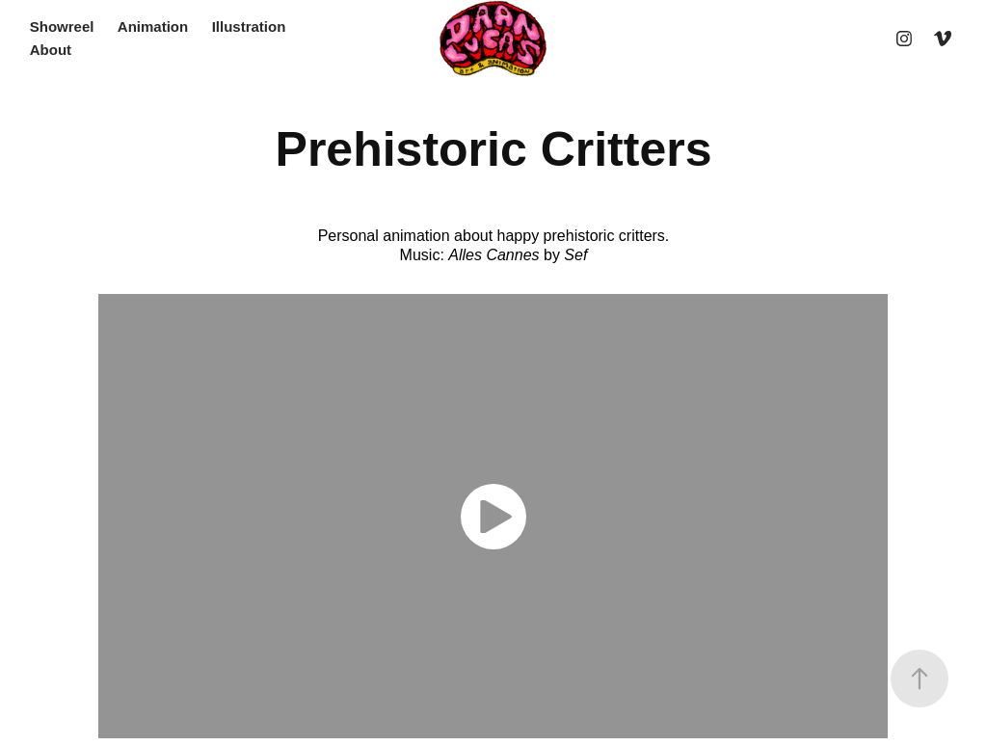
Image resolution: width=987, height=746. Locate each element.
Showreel (62, 26)
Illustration (249, 26)
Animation (153, 26)
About (50, 49)
